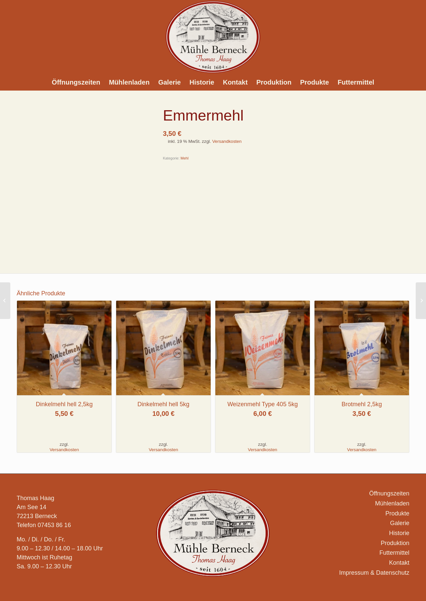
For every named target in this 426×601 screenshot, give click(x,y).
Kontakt (399, 562)
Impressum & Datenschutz (374, 572)
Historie (399, 533)
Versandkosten (227, 141)
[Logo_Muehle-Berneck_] (213, 37)
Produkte (397, 513)
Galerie (399, 523)
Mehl (185, 158)
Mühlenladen (392, 503)
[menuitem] (76, 82)
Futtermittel (394, 552)
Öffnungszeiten (389, 493)
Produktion (395, 543)
